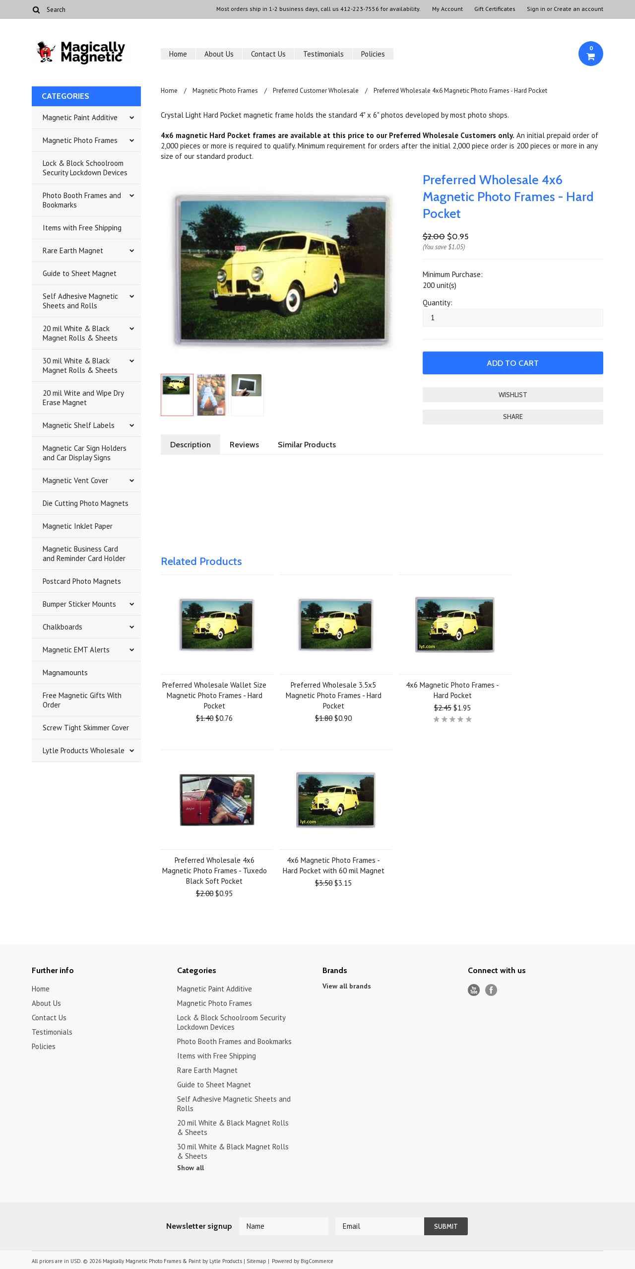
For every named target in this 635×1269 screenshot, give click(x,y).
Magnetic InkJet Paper (78, 526)
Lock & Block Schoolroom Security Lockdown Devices (85, 167)
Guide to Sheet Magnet (80, 273)
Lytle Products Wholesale (84, 750)
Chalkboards (62, 627)
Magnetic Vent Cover (75, 480)
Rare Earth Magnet (73, 250)
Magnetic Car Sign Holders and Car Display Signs (85, 452)
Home (178, 54)
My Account (447, 8)
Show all (190, 1167)
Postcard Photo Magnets (82, 581)
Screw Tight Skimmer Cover (86, 727)
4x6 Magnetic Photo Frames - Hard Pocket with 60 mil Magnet (333, 865)
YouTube (474, 990)
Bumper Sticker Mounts (79, 604)
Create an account (578, 8)
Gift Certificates (494, 8)
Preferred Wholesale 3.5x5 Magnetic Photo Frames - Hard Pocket (333, 695)
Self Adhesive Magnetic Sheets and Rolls (80, 300)
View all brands (346, 986)
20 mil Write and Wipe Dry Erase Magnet (83, 397)
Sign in (536, 8)
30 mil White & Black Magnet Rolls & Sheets (80, 365)
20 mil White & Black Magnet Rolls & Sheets (80, 333)
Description (190, 444)
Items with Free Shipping (82, 227)
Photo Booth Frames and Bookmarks (82, 200)
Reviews (244, 444)
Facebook (491, 990)
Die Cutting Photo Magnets (85, 503)
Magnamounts (65, 672)
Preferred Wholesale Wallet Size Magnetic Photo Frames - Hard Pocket (214, 695)
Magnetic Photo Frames (80, 140)
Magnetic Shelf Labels (79, 425)
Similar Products (307, 444)
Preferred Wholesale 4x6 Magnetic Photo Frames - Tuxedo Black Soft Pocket (214, 870)
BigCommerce (317, 1261)
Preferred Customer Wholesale (316, 90)
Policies (373, 54)
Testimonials (323, 54)
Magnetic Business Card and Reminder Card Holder (84, 553)
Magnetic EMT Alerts (76, 649)
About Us (219, 54)
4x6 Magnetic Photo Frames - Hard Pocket (452, 690)
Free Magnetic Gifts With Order (82, 700)
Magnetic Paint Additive (80, 117)
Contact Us (268, 54)
